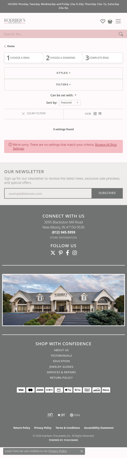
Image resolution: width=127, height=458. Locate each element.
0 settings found (63, 129)
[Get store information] (63, 237)
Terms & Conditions (68, 428)
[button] (102, 21)
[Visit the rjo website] (50, 415)
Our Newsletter (24, 171)
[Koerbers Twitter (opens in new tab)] (52, 252)
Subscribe (107, 193)
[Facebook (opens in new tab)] (67, 252)
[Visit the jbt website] (61, 415)
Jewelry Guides (61, 366)
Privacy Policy (42, 428)
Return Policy (61, 377)
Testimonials (61, 355)
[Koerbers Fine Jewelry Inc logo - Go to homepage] (13, 21)
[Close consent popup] (81, 451)
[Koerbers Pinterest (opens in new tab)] (61, 252)
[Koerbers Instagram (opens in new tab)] (74, 252)
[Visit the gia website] (75, 415)
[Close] (121, 6)
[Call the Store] (63, 232)
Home (11, 46)
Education (61, 361)
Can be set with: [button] (62, 95)
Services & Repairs (61, 372)
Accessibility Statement (99, 428)
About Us (61, 350)
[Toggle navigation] (120, 21)
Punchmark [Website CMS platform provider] (71, 440)
